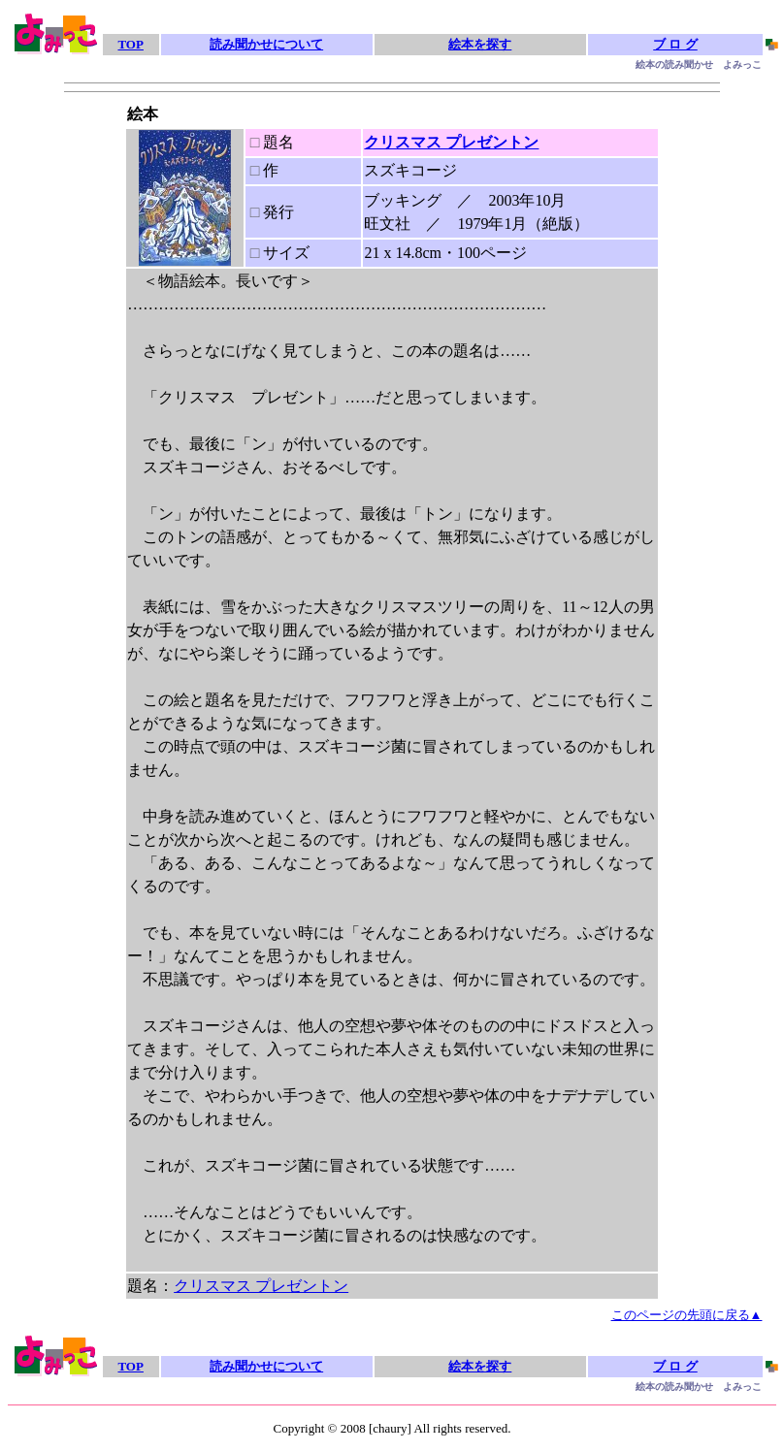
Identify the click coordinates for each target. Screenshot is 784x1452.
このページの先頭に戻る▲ (687, 1314)
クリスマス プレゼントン (451, 142)
